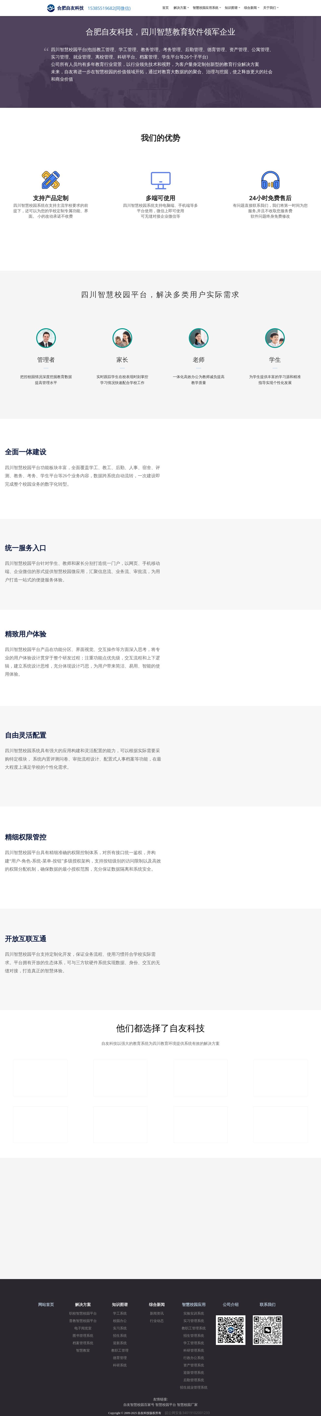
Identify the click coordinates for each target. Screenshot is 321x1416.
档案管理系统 (83, 1343)
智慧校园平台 (165, 1404)
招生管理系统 (193, 1336)
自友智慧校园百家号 (138, 1404)
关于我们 (269, 7)
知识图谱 (231, 7)
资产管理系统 (193, 1365)
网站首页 (46, 1304)
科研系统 (120, 1365)
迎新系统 (120, 1343)
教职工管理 (119, 1350)
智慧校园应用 (194, 1304)
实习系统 (120, 1328)
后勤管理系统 (193, 1380)
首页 (165, 7)
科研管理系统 (193, 1350)
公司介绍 (231, 1304)
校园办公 (120, 1321)
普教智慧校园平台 (83, 1321)
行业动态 (157, 1321)
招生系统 (120, 1336)
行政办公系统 (193, 1358)
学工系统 (120, 1313)
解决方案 (180, 7)
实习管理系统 (193, 1321)
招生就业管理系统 (194, 1387)
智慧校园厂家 (187, 1404)
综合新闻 (250, 7)
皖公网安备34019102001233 (189, 1412)
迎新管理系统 (193, 1373)
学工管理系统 (193, 1343)
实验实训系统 (193, 1313)
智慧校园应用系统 (205, 7)
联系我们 (267, 1304)
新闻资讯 (157, 1313)
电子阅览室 (83, 1328)
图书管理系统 (83, 1336)
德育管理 (120, 1358)
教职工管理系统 (194, 1328)
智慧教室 (83, 1350)
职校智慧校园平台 (83, 1313)
